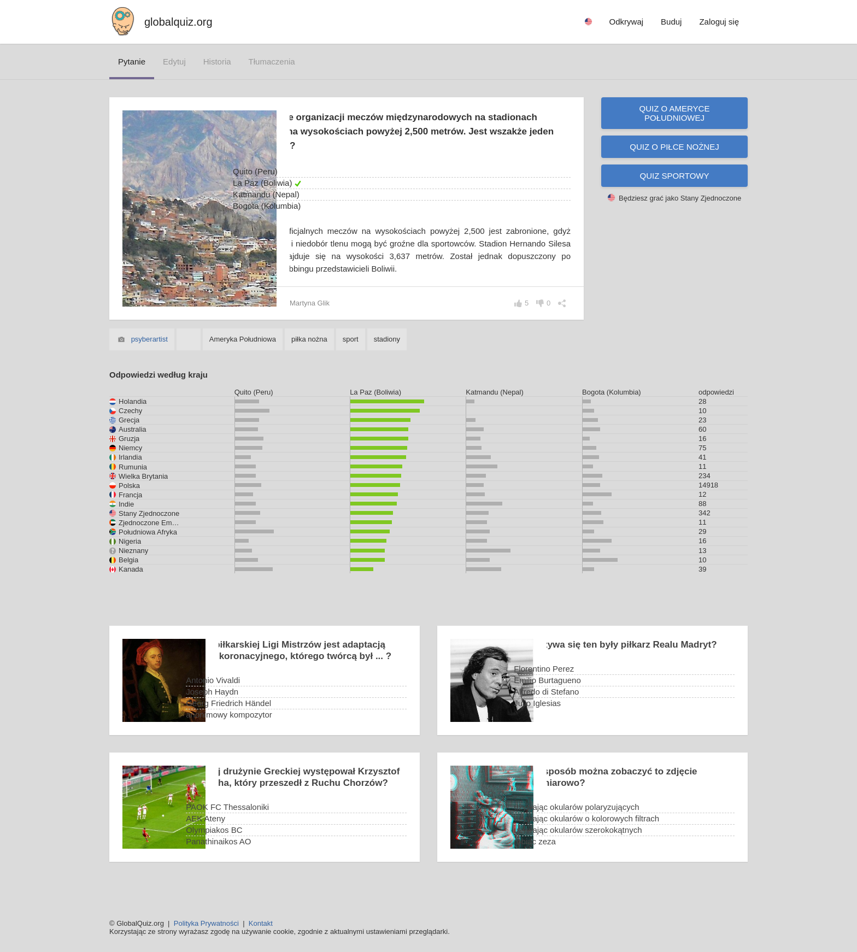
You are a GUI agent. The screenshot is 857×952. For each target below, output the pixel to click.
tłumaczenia (272, 61)
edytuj (174, 61)
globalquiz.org (178, 22)
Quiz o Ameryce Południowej (674, 113)
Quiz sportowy (674, 175)
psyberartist (149, 352)
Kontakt (261, 923)
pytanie (131, 61)
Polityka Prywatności (206, 923)
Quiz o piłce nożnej (674, 146)
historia (217, 61)
